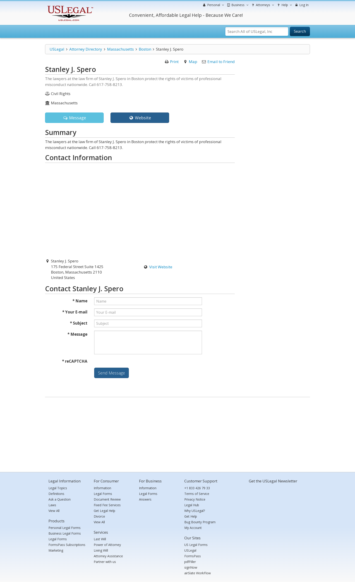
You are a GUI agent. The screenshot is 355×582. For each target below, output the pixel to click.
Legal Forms (57, 539)
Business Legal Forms (64, 533)
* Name (79, 300)
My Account (193, 528)
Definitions (56, 494)
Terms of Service (196, 494)
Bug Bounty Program (200, 522)
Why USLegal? (194, 511)
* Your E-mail (74, 312)
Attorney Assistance (108, 556)
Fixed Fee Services (107, 505)
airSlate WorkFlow (197, 573)
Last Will (100, 539)
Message (74, 117)
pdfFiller (190, 562)
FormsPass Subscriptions (66, 545)
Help (284, 5)
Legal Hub (191, 505)
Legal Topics (57, 488)
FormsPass (192, 556)
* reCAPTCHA (74, 361)
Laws (52, 505)
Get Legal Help (104, 511)
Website (140, 117)
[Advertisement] (177, 433)
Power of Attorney (107, 545)
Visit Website (160, 266)
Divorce (99, 516)
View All (54, 511)
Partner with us (105, 562)
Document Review (107, 499)
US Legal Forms (196, 545)
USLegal (57, 49)
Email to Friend (221, 61)
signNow (190, 567)
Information (102, 488)
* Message (77, 334)
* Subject (78, 323)
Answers (145, 499)
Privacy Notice (194, 499)
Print (174, 61)
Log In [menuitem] (301, 5)
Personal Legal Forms (64, 528)
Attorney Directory (85, 49)
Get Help (190, 516)
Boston (145, 49)
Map (193, 61)
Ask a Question (59, 499)
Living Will (101, 550)
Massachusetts (120, 49)
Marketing (55, 550)
